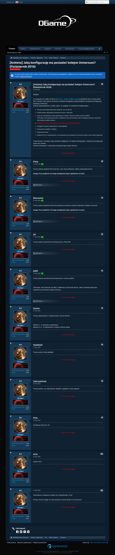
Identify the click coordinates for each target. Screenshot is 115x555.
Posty (13, 112)
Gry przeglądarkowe (86, 49)
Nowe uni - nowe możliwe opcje (67, 99)
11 (101, 490)
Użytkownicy (35, 49)
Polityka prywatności (40, 542)
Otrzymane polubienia (18, 110)
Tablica (23, 49)
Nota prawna (11, 542)
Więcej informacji (26, 76)
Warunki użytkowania (24, 542)
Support (47, 49)
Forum (12, 48)
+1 (42, 164)
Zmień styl (85, 542)
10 (101, 454)
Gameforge (69, 49)
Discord (58, 49)
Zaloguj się (10, 2)
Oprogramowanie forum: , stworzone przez (57, 551)
